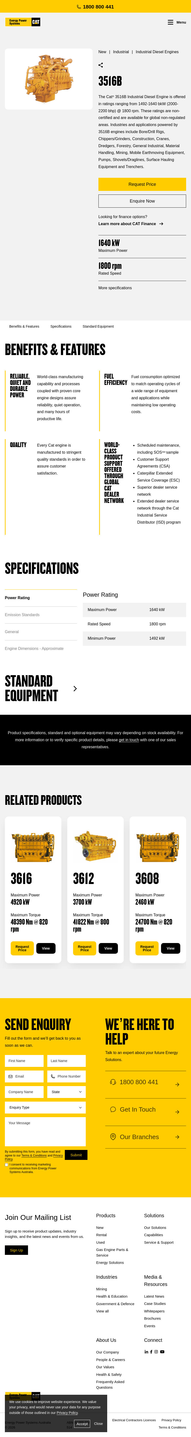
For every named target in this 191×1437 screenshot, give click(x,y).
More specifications (115, 288)
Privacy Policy (67, 1413)
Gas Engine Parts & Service (112, 1252)
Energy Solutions (110, 1262)
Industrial (121, 52)
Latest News (154, 1296)
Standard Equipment (98, 326)
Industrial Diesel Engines (157, 52)
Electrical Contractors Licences (134, 1420)
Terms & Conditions (34, 1155)
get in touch (129, 740)
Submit (76, 1155)
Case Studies (155, 1303)
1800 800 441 (95, 6)
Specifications (60, 326)
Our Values (105, 1367)
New (102, 52)
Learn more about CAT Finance (131, 224)
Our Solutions (155, 1227)
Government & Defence (115, 1304)
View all (102, 1311)
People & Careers (110, 1360)
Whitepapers (154, 1311)
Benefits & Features (24, 326)
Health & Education (111, 1296)
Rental (101, 1235)
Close (98, 1424)
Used (100, 1242)
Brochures (152, 1318)
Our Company (107, 1352)
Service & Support (158, 1242)
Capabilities (153, 1235)
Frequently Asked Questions (110, 1384)
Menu (177, 22)
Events (149, 1326)
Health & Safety (109, 1374)
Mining (101, 1289)
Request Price (22, 948)
